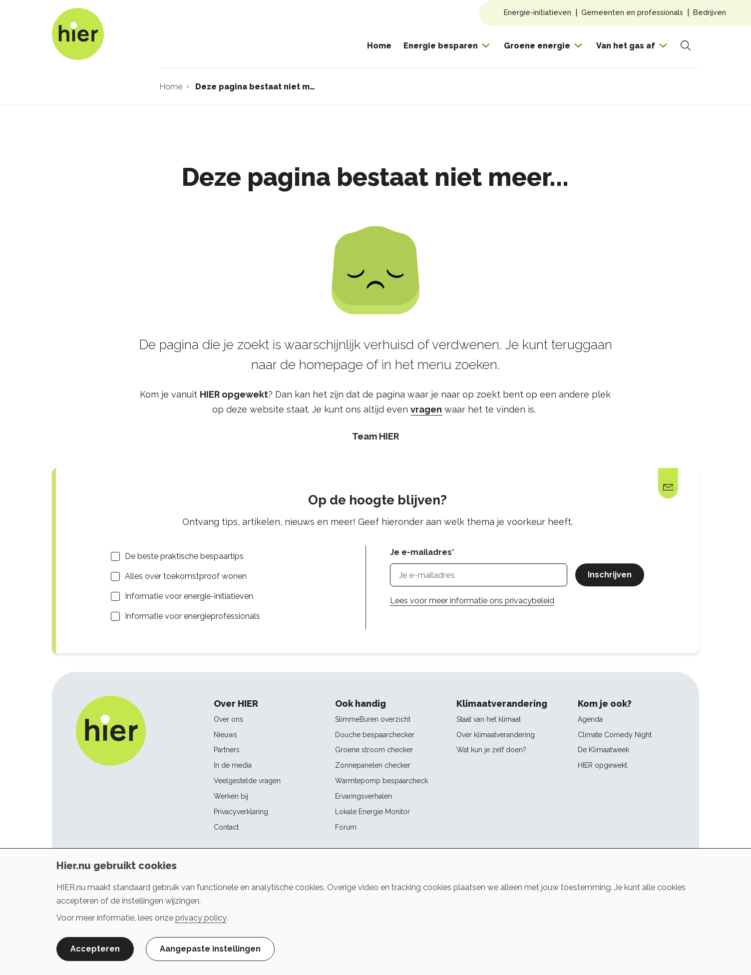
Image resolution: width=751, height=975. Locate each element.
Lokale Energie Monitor (372, 812)
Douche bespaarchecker (374, 735)
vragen (426, 409)
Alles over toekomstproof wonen (186, 576)
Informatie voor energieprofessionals (192, 616)
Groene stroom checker (374, 750)
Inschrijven (610, 574)
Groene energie (537, 45)
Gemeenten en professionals (632, 12)
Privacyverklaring (241, 812)
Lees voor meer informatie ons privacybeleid (472, 600)
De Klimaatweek (603, 750)
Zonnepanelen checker (372, 765)
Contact (226, 827)
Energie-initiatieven (537, 12)
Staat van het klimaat (488, 719)
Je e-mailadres (421, 552)
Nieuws (225, 735)
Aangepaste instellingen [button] (210, 949)
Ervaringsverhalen (363, 796)
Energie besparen (440, 45)
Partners (227, 750)
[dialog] (375, 911)
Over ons (228, 719)
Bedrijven (709, 12)
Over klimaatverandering (495, 735)
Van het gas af (625, 45)
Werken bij (231, 796)
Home (379, 45)
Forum (346, 827)
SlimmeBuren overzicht (372, 719)
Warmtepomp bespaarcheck (381, 781)
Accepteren (95, 949)
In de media (233, 765)
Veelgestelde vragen (247, 781)
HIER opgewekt (602, 765)
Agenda (590, 719)
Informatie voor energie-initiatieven (189, 596)
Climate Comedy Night (615, 735)
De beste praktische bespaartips (184, 556)
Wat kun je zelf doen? (491, 750)
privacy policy (201, 918)
